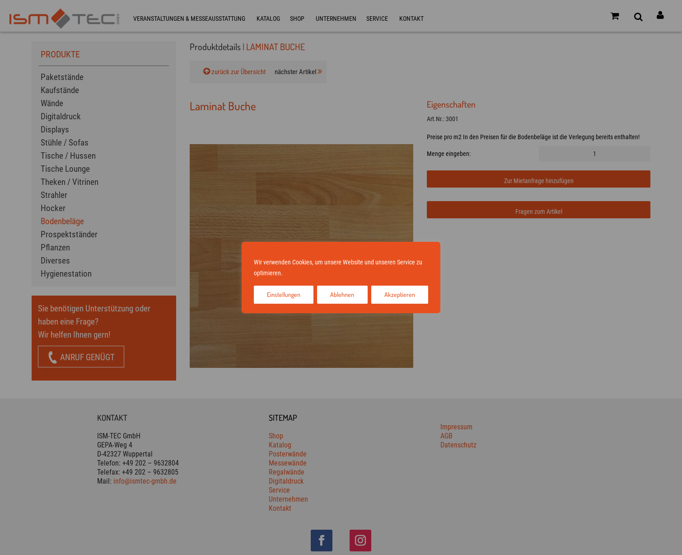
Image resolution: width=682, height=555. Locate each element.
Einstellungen (283, 294)
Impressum (298, 273)
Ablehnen (342, 294)
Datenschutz (329, 273)
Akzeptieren (399, 294)
